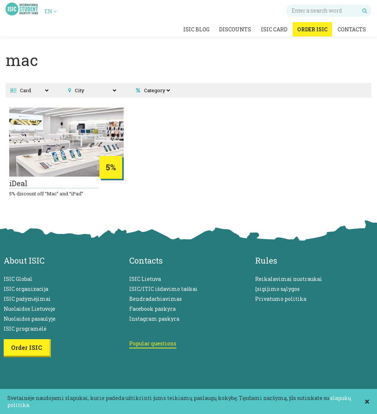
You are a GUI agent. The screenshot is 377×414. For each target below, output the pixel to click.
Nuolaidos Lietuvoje (29, 308)
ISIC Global (18, 278)
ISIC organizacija (26, 288)
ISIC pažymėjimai (27, 298)
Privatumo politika (280, 298)
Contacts (352, 29)
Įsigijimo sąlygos (277, 288)
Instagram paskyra (154, 318)
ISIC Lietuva (145, 278)
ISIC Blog (196, 29)
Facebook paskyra (152, 308)
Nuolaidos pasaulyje (30, 318)
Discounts (235, 29)
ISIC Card (274, 29)
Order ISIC (312, 29)
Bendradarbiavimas (155, 298)
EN (51, 11)
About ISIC (24, 260)
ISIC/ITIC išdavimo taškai (163, 288)
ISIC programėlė (25, 328)
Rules (266, 260)
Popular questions (152, 343)
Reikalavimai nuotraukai (288, 278)
